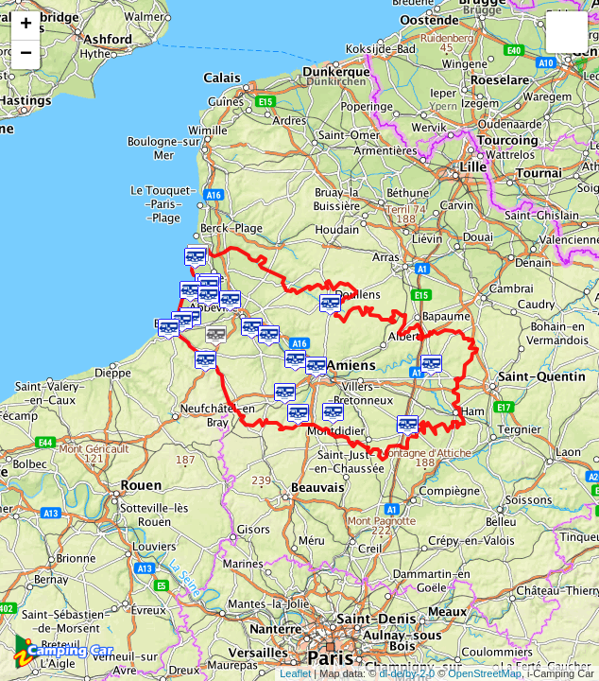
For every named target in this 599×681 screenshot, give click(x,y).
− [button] (26, 55)
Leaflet (295, 673)
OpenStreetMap (485, 673)
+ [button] (26, 25)
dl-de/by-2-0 (407, 673)
